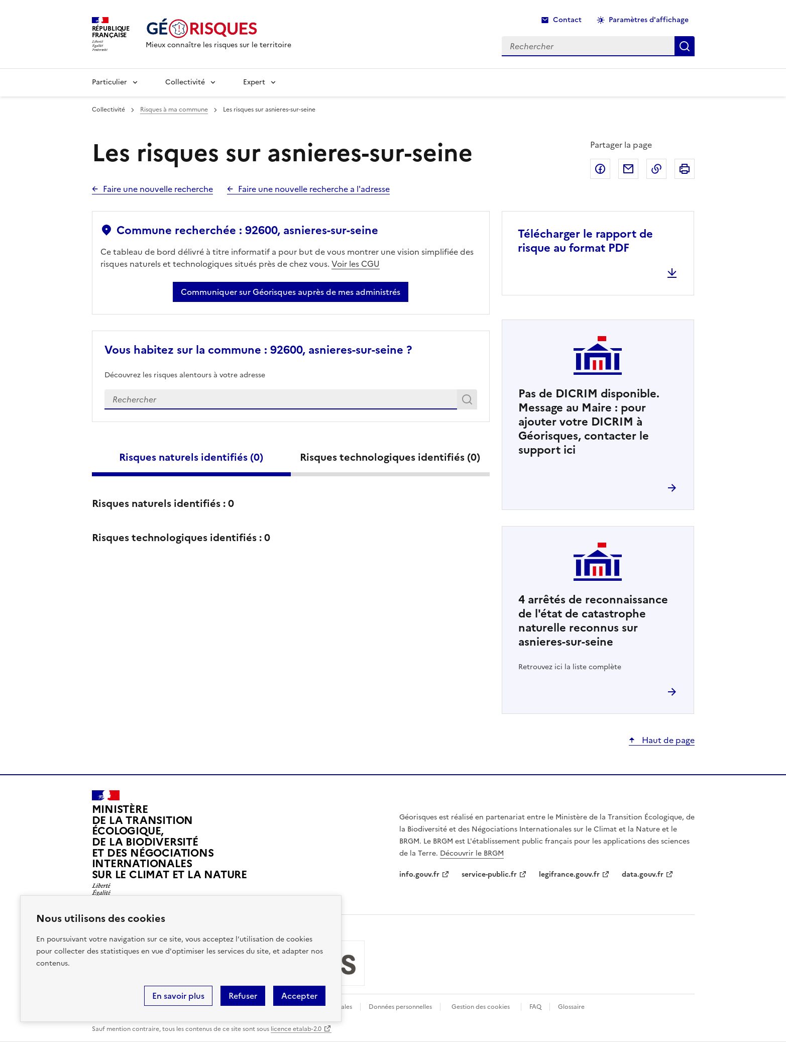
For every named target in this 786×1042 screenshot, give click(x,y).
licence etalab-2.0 (296, 1028)
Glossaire (571, 1006)
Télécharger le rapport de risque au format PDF (585, 241)
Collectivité (185, 82)
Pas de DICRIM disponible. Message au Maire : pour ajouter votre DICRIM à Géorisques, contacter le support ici (588, 421)
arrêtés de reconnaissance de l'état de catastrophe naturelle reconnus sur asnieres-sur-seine (593, 620)
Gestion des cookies (481, 1006)
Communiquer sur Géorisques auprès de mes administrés (290, 292)
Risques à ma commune (174, 109)
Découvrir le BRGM (472, 853)
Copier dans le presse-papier (656, 169)
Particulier (109, 82)
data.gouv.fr (642, 874)
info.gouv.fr (419, 874)
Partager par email (628, 169)
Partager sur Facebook (600, 169)
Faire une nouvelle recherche (158, 189)
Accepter (299, 996)
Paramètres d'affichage (649, 20)
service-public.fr (489, 874)
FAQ (535, 1006)
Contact (567, 20)
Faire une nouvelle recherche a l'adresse (314, 189)
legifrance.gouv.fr (569, 874)
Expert (254, 82)
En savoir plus (178, 996)
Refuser (243, 996)
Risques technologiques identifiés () (390, 457)
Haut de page (667, 740)
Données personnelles (400, 1006)
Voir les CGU (355, 264)
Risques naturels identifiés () (191, 457)
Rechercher (469, 401)
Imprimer (685, 169)
